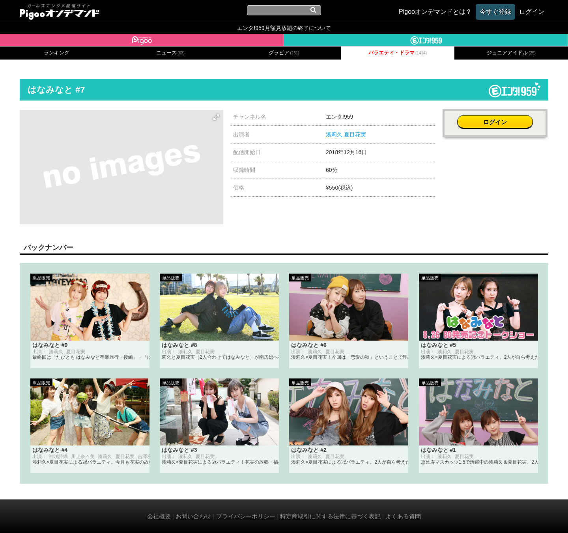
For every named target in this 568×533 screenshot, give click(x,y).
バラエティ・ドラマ (397, 53)
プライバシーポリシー (245, 516)
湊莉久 (334, 134)
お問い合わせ (193, 516)
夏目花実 (355, 134)
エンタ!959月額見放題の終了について (284, 28)
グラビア (284, 53)
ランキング (56, 53)
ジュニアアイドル (511, 53)
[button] (216, 117)
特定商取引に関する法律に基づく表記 (330, 516)
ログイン (495, 120)
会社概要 (159, 516)
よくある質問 (403, 516)
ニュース (170, 53)
